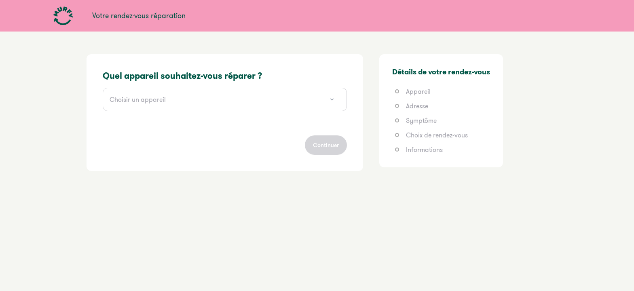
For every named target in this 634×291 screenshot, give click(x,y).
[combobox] (225, 99)
